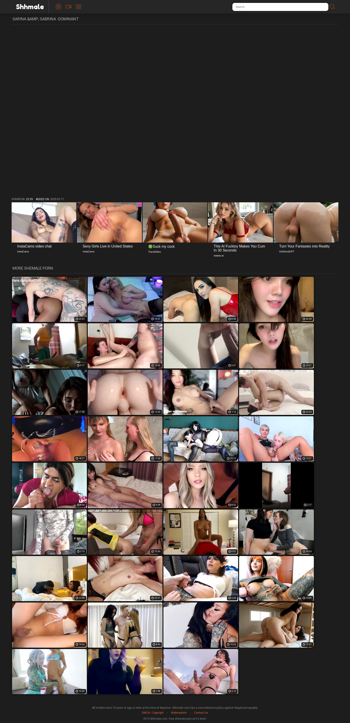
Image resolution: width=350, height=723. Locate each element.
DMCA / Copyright (153, 712)
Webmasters (179, 712)
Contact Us (201, 712)
